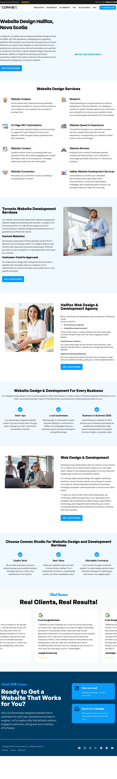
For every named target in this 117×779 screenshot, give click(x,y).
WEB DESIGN (39, 7)
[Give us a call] (76, 688)
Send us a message (93, 708)
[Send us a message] (76, 708)
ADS (94, 7)
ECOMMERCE (64, 7)
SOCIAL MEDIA (84, 7)
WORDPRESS (52, 7)
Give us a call (89, 688)
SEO (74, 7)
